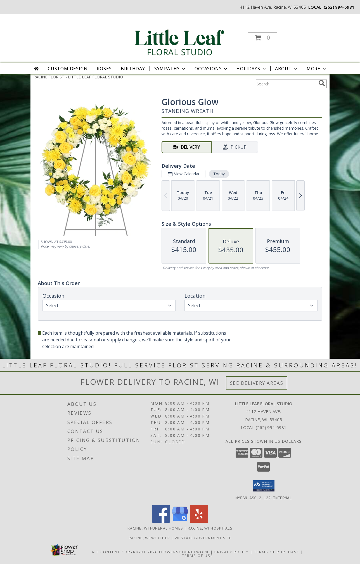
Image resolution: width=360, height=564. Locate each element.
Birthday (133, 69)
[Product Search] (286, 84)
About (287, 69)
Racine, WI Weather (149, 537)
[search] (321, 83)
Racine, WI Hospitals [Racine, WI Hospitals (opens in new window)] (210, 527)
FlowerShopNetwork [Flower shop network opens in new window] (184, 551)
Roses (104, 69)
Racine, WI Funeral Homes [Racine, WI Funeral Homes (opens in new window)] (155, 527)
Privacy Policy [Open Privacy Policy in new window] (231, 551)
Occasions (211, 69)
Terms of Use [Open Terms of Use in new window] (197, 555)
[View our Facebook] (161, 521)
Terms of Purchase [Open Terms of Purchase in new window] (276, 551)
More (317, 69)
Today (219, 173)
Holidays (251, 69)
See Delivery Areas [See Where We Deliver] (256, 383)
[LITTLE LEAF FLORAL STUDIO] (179, 36)
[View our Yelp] (199, 521)
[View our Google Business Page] (180, 521)
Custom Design (67, 69)
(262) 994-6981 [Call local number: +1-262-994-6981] (339, 7)
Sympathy (170, 69)
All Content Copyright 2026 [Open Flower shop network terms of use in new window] (125, 551)
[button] (262, 37)
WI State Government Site (203, 537)
